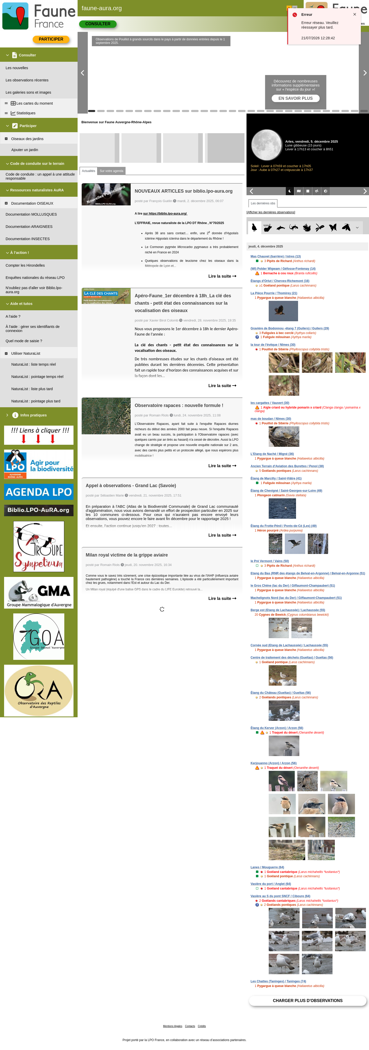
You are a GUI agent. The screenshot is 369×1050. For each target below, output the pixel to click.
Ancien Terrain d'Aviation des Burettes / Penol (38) (287, 466)
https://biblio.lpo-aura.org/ (168, 213)
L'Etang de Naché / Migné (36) (272, 454)
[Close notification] (355, 14)
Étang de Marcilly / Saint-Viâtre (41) (276, 478)
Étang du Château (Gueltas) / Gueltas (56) (281, 693)
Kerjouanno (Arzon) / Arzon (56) (274, 763)
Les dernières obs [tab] (263, 203)
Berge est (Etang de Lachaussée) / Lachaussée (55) (288, 610)
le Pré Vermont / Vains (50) (270, 561)
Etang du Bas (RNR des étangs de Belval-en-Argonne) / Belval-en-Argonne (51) (308, 573)
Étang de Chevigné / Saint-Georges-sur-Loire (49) (286, 490)
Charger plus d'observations (307, 1000)
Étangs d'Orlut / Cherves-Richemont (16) (280, 281)
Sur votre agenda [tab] (111, 171)
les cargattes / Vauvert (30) (270, 403)
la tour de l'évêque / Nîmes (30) (273, 345)
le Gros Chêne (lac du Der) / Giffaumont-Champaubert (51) (293, 585)
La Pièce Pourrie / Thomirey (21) (274, 293)
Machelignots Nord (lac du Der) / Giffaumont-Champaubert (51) (296, 598)
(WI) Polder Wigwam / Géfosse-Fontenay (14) (283, 268)
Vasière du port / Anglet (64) (271, 884)
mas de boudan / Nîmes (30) (271, 419)
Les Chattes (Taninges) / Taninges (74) (278, 981)
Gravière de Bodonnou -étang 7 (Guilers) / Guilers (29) (290, 328)
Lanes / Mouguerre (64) (267, 867)
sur (146, 213)
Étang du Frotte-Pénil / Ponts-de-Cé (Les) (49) (284, 526)
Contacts (190, 1026)
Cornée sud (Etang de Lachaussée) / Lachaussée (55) (289, 645)
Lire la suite (222, 276)
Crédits (202, 1026)
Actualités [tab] (88, 171)
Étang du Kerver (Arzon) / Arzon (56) (277, 728)
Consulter (97, 24)
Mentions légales (172, 1026)
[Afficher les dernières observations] (271, 212)
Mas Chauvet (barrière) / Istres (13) (276, 256)
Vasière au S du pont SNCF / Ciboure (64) (280, 896)
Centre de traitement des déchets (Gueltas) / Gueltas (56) (292, 657)
